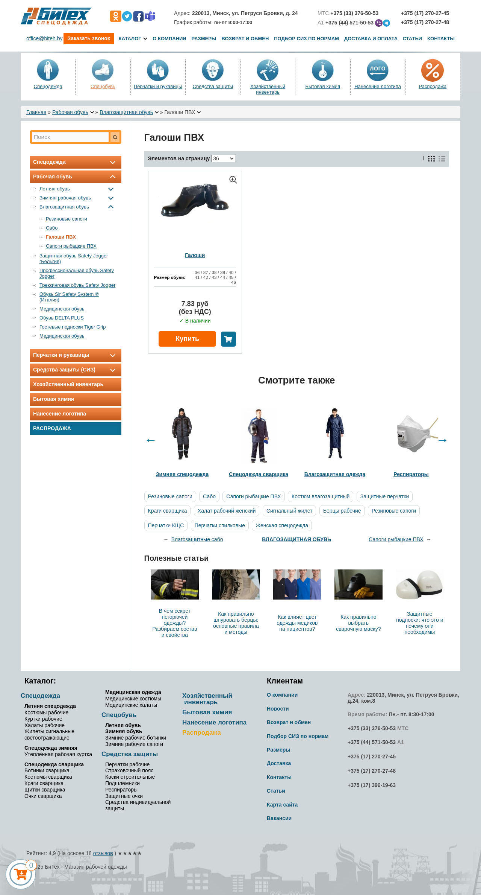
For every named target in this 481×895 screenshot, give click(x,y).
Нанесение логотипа (377, 86)
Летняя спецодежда (50, 706)
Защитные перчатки (384, 496)
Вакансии (279, 818)
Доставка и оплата (371, 38)
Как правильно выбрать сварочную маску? (358, 623)
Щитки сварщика (44, 790)
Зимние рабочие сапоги (134, 744)
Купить (187, 338)
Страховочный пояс (129, 770)
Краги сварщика (167, 511)
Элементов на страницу (179, 158)
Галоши (195, 255)
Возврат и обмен (245, 38)
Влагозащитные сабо (197, 539)
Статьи (412, 38)
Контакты (441, 38)
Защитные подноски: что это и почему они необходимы (419, 623)
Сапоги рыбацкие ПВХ (71, 246)
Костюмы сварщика (48, 777)
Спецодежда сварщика (54, 764)
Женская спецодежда (282, 525)
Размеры (204, 38)
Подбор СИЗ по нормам (306, 38)
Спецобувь (103, 86)
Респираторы (121, 790)
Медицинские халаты (131, 705)
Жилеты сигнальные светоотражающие (49, 734)
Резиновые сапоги (66, 219)
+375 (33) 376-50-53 (372, 728)
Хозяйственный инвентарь (267, 89)
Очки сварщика (43, 796)
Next (442, 439)
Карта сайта (282, 805)
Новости (278, 709)
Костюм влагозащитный (320, 496)
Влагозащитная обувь (126, 112)
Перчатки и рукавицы (158, 86)
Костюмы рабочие (46, 712)
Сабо (51, 228)
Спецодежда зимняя (50, 748)
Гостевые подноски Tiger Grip (72, 327)
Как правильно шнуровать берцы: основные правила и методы (236, 623)
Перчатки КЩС (166, 525)
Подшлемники (122, 783)
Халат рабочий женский (227, 511)
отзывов (103, 853)
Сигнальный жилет (289, 511)
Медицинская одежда (133, 692)
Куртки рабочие (43, 719)
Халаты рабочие (44, 725)
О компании (169, 38)
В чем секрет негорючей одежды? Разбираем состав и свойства (174, 623)
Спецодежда (48, 86)
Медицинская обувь (62, 309)
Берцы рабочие (342, 511)
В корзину (228, 339)
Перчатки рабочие (127, 764)
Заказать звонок (88, 38)
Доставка (279, 763)
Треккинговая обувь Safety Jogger (77, 285)
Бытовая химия (323, 86)
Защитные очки (124, 796)
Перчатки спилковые (220, 525)
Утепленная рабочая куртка (58, 754)
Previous (150, 439)
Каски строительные (130, 777)
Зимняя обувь (123, 731)
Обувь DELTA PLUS (61, 318)
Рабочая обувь (70, 112)
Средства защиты (213, 86)
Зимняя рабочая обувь (77, 198)
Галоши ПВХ (61, 237)
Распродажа (432, 86)
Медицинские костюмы (133, 699)
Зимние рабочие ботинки (135, 738)
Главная (36, 112)
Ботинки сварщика (47, 770)
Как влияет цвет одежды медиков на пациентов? (297, 623)
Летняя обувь (77, 189)
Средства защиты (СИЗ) (75, 370)
